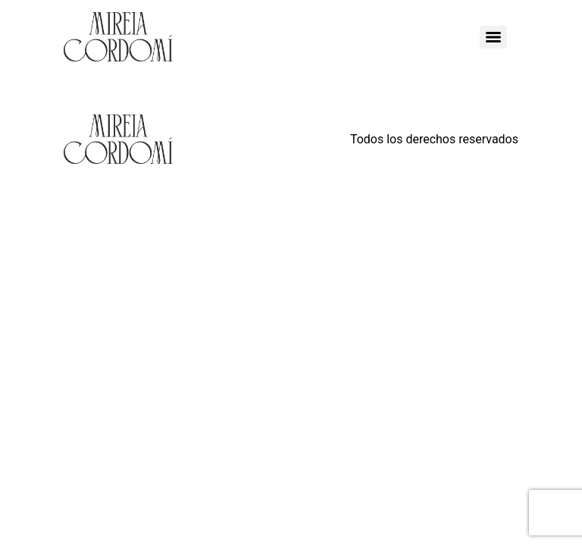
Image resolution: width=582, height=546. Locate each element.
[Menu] (493, 37)
